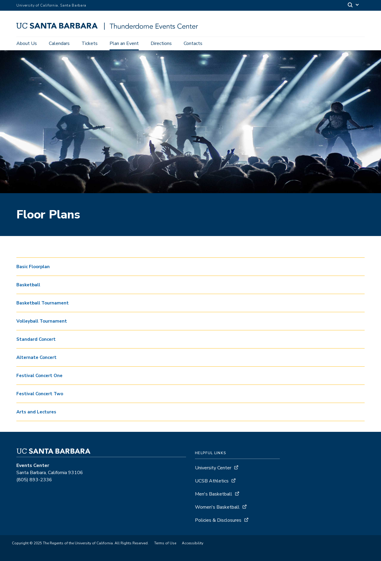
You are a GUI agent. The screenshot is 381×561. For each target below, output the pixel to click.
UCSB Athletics (212, 481)
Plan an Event (124, 43)
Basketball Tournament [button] (42, 303)
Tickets (90, 43)
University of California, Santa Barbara (51, 5)
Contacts (193, 43)
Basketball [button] (28, 285)
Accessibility (192, 543)
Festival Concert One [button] (39, 376)
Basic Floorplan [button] (33, 267)
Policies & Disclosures (218, 520)
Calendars (59, 43)
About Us (26, 43)
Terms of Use (165, 543)
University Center (213, 468)
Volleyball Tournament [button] (41, 321)
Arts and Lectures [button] (36, 412)
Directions (161, 43)
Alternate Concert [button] (36, 357)
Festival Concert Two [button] (39, 394)
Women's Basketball (217, 507)
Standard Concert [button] (36, 339)
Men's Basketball (213, 494)
